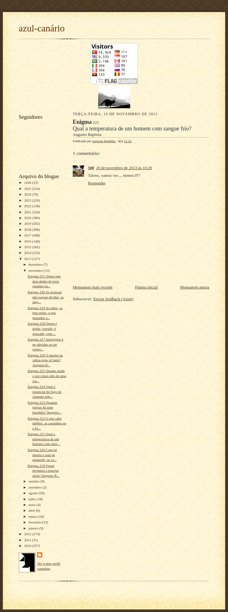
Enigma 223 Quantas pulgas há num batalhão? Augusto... (44, 407)
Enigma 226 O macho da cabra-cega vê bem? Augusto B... (45, 360)
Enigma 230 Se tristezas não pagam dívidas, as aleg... (46, 297)
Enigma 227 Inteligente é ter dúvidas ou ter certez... (46, 344)
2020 (28, 218)
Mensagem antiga (194, 287)
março (33, 516)
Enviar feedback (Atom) (113, 298)
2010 (28, 546)
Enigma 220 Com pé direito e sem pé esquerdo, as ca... (42, 455)
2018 (28, 229)
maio (33, 505)
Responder (97, 183)
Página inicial (146, 287)
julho (33, 499)
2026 (28, 182)
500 (91, 167)
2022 (28, 206)
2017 (28, 235)
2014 (28, 253)
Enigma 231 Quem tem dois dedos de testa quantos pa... (44, 281)
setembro (36, 487)
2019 (28, 223)
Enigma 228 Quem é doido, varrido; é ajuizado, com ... (42, 328)
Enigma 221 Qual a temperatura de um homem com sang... (44, 439)
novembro (36, 270)
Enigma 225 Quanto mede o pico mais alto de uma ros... (47, 375)
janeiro (34, 528)
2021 (28, 212)
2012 (28, 534)
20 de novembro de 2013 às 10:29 (124, 167)
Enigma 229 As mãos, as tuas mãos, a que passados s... (45, 313)
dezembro (36, 264)
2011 (28, 540)
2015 (28, 247)
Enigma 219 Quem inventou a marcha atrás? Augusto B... (43, 470)
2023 (28, 200)
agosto (34, 493)
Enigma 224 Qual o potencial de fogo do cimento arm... (45, 391)
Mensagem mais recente (93, 287)
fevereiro (35, 522)
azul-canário (42, 28)
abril (32, 510)
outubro (35, 481)
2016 (28, 241)
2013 (28, 259)
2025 (28, 188)
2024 (28, 194)
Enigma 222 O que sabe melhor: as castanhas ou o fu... (47, 423)
